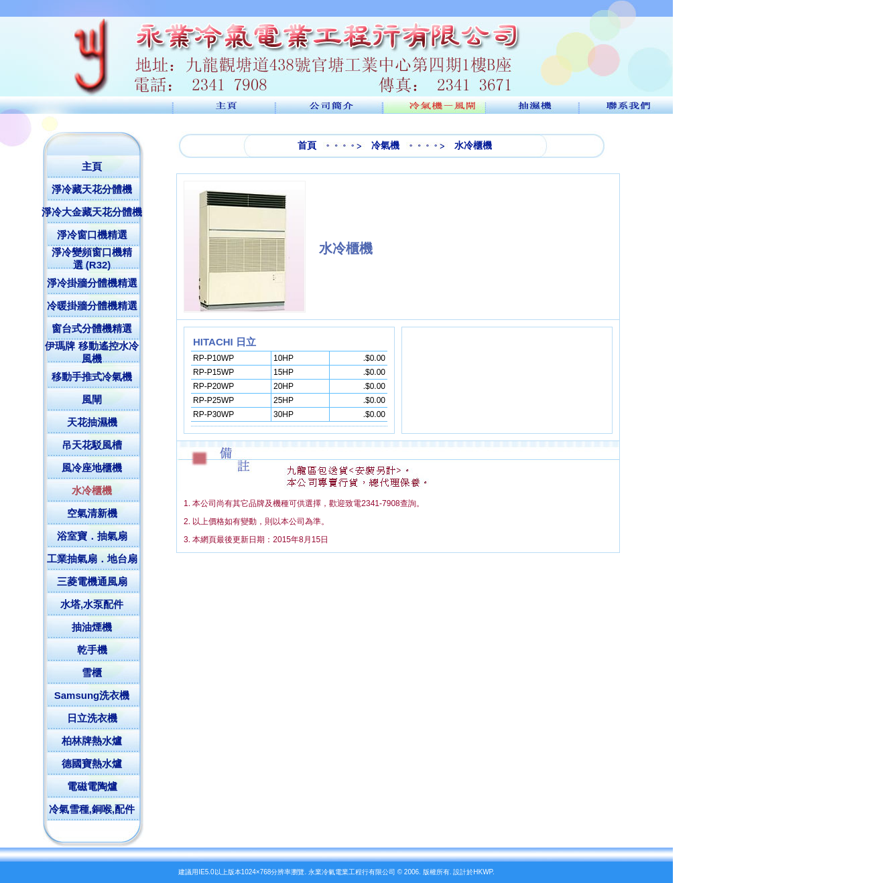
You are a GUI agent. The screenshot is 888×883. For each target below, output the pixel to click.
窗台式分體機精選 (92, 328)
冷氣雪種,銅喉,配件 (92, 809)
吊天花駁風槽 (92, 445)
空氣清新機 (92, 513)
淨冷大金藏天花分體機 (92, 212)
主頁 (92, 166)
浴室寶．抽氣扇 (92, 536)
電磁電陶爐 (92, 786)
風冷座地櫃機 (92, 467)
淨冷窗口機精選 (92, 234)
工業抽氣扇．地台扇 (92, 558)
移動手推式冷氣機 (92, 376)
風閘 (92, 399)
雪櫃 (92, 672)
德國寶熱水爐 (92, 763)
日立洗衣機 (92, 718)
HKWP (483, 872)
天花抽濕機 (92, 422)
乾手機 (92, 649)
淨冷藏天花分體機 (92, 189)
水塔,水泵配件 (91, 604)
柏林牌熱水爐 (92, 740)
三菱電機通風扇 (92, 581)
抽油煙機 (92, 627)
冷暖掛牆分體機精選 (92, 305)
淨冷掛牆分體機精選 (92, 283)
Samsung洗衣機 (92, 695)
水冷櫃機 (92, 490)
